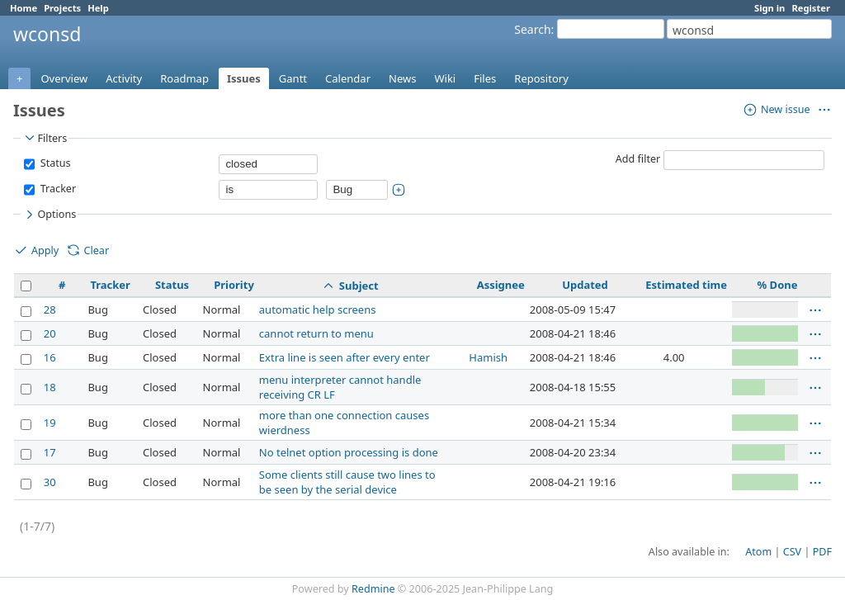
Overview (63, 78)
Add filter (638, 159)
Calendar (348, 78)
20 (50, 333)
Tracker (56, 189)
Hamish (488, 357)
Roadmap (184, 78)
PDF (822, 552)
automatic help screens (317, 309)
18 (50, 387)
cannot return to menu (316, 333)
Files (485, 78)
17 (50, 452)
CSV (792, 552)
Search (532, 29)
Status (53, 163)
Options (49, 214)
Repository (541, 78)
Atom (758, 552)
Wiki (445, 78)
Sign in (769, 8)
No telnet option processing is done (348, 452)
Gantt (293, 78)
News (402, 78)
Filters (44, 137)
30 (50, 482)
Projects (62, 8)
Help (98, 8)
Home (23, 8)
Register (810, 8)
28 (50, 309)
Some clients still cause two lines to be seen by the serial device (347, 482)
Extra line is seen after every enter (344, 357)
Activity (124, 78)
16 (50, 357)
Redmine (373, 589)
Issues (244, 78)
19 (50, 422)
